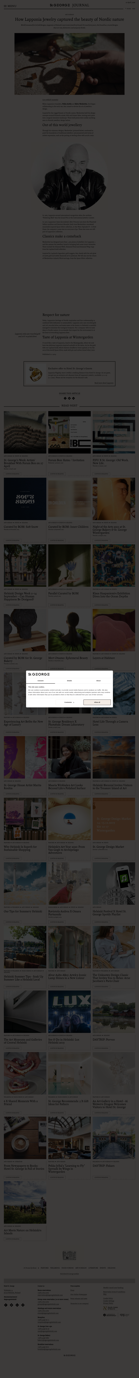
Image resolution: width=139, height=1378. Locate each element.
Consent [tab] (41, 680)
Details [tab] (69, 680)
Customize (69, 702)
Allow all (97, 702)
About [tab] (98, 680)
